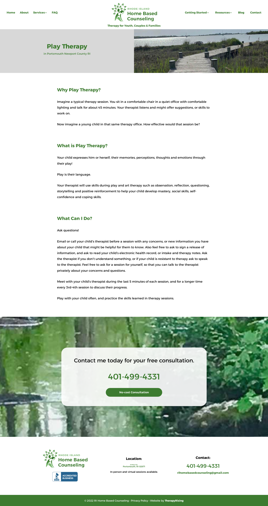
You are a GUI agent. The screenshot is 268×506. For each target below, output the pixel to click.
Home (11, 12)
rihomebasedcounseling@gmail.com (203, 472)
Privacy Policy (139, 500)
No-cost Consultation (134, 392)
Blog (241, 12)
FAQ (55, 12)
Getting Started (196, 12)
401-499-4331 (134, 377)
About (24, 12)
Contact (255, 12)
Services (39, 12)
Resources (222, 12)
